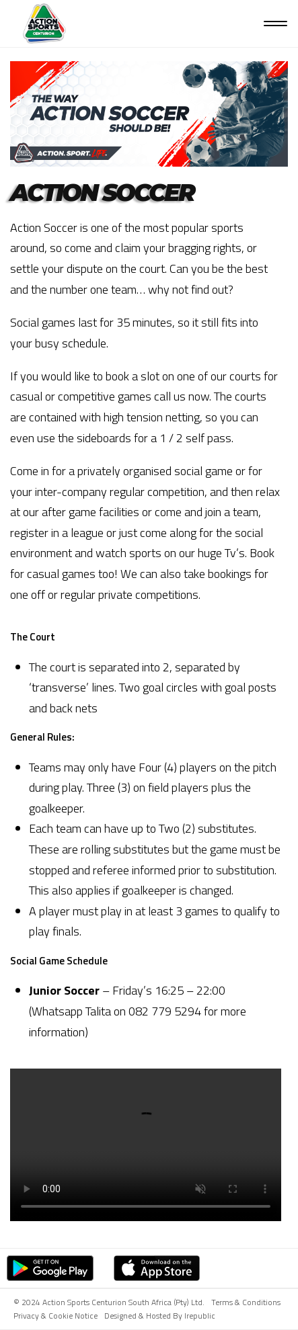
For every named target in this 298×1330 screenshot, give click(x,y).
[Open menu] (275, 23)
